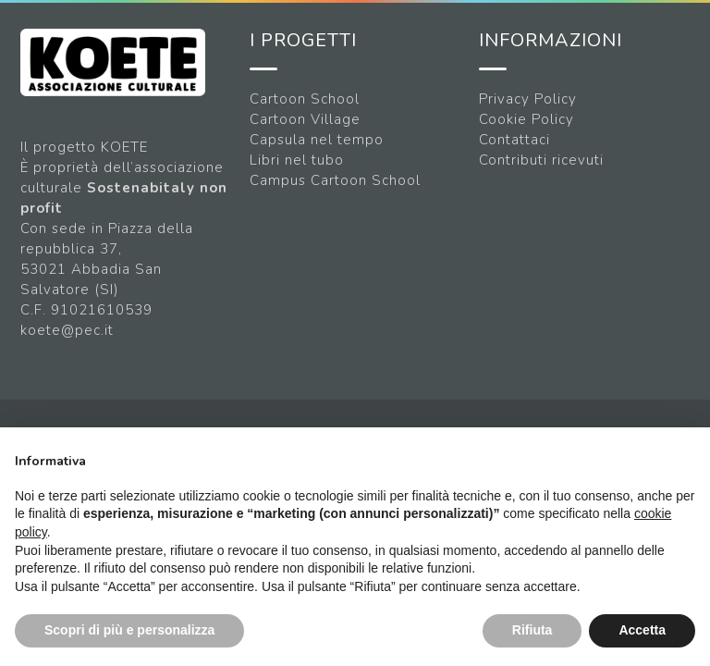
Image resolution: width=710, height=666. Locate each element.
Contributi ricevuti (541, 160)
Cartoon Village (305, 119)
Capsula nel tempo (317, 139)
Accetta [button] (642, 630)
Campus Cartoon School (335, 180)
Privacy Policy (528, 99)
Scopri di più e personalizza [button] (129, 630)
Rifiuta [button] (532, 630)
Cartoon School (305, 99)
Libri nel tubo (297, 160)
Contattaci (514, 139)
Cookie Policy (526, 119)
